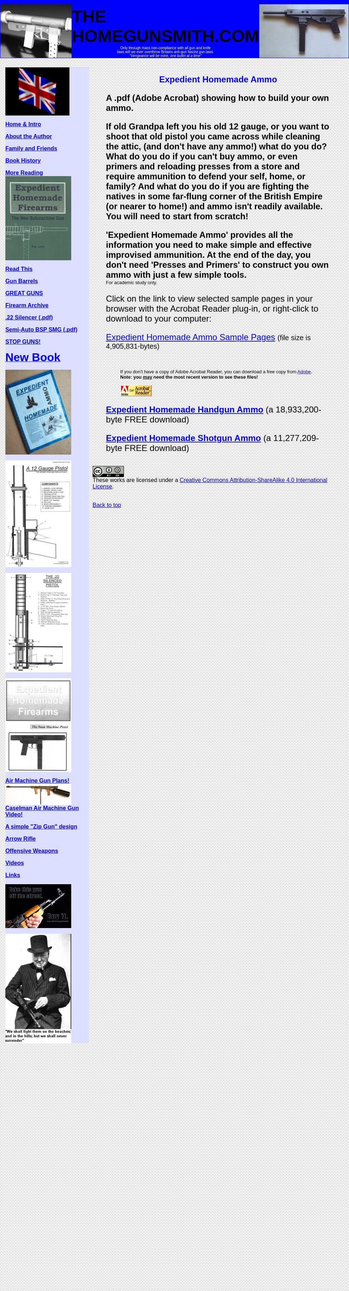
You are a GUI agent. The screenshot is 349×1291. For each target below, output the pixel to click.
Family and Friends (31, 148)
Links (12, 875)
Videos (14, 863)
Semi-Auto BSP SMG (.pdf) (41, 330)
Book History (23, 161)
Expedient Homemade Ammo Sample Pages (190, 337)
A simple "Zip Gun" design (41, 827)
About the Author (28, 136)
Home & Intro (23, 124)
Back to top (107, 505)
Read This (18, 269)
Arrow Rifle (20, 839)
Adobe (304, 371)
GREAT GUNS (24, 293)
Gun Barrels (21, 281)
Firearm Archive (26, 305)
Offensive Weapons (31, 851)
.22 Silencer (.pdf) (29, 317)
